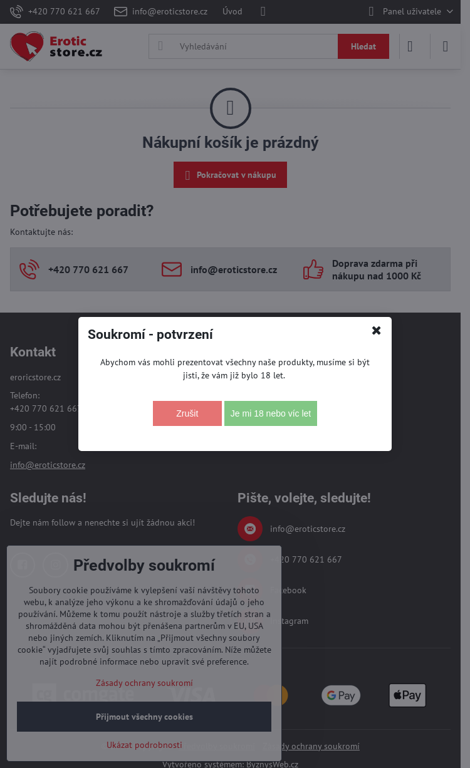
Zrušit (187, 413)
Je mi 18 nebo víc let (271, 413)
